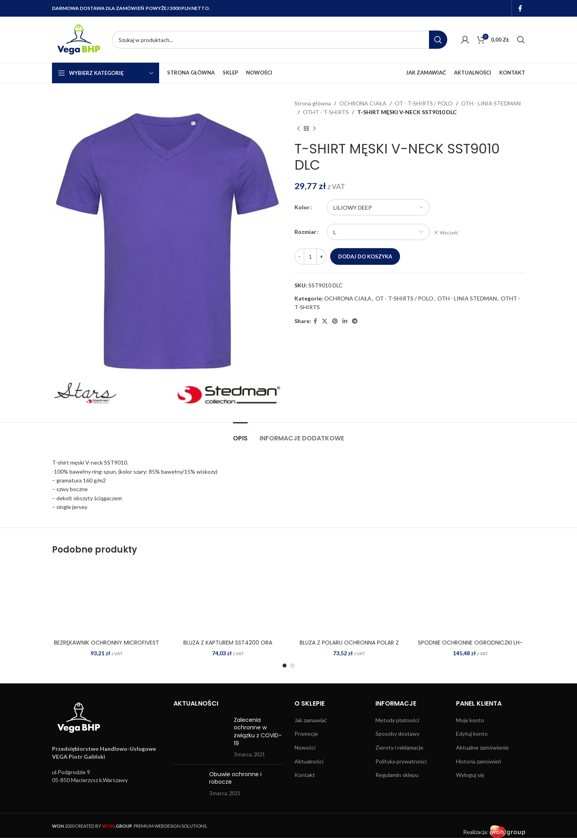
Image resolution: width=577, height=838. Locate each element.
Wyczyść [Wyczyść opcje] (449, 232)
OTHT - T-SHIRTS (326, 112)
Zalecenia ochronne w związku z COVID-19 (258, 731)
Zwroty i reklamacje (399, 747)
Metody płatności (397, 720)
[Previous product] (298, 129)
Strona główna (312, 103)
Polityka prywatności (401, 761)
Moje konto (470, 720)
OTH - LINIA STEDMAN (491, 103)
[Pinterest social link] (335, 321)
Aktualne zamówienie (482, 747)
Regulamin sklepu (397, 774)
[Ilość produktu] (310, 256)
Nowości (304, 747)
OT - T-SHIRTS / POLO (424, 103)
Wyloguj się (470, 774)
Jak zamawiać (310, 720)
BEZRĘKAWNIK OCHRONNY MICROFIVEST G (106, 646)
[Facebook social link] (520, 8)
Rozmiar (305, 231)
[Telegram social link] (355, 321)
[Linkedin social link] (345, 321)
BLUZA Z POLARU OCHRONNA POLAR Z (349, 643)
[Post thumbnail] (200, 737)
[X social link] (324, 321)
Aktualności (308, 761)
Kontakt (304, 774)
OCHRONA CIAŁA (363, 103)
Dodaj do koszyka (365, 256)
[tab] (240, 434)
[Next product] (314, 129)
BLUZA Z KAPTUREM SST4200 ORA (227, 643)
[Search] (279, 40)
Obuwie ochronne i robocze (235, 778)
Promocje (306, 733)
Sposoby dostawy (397, 733)
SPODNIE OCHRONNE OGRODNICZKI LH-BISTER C (470, 646)
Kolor (302, 207)
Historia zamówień (478, 761)
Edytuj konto (472, 733)
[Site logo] (78, 39)
